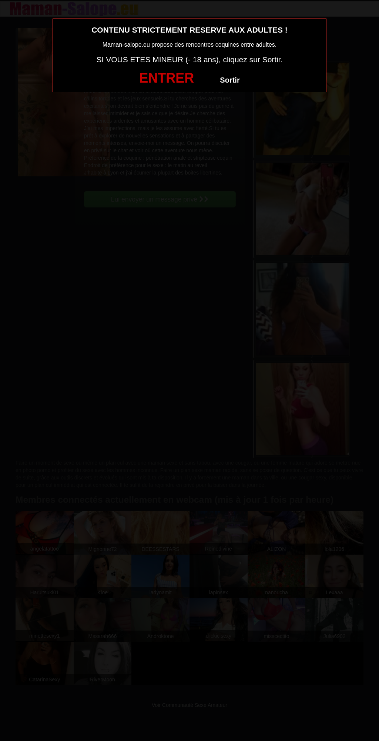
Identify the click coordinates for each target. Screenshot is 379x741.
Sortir (229, 80)
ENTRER (166, 78)
